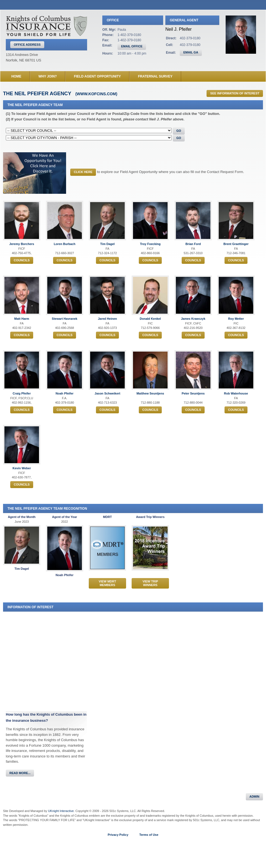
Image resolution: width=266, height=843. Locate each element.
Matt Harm (21, 318)
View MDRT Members (107, 583)
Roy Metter (236, 318)
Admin (254, 796)
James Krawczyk (193, 318)
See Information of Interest (234, 93)
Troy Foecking (150, 244)
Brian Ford (193, 244)
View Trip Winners (150, 583)
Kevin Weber (21, 468)
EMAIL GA (190, 52)
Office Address (27, 44)
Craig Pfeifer (22, 393)
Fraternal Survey (155, 76)
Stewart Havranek (64, 318)
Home (16, 76)
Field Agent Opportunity (97, 76)
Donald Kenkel (150, 318)
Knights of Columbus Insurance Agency (46, 26)
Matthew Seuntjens (150, 393)
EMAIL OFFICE (131, 46)
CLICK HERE (83, 172)
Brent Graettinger (236, 244)
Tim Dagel (107, 244)
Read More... (19, 773)
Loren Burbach (64, 244)
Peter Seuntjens (193, 393)
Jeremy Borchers (21, 244)
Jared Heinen (107, 318)
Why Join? (47, 76)
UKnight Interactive (61, 811)
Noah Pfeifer (65, 393)
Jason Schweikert (107, 393)
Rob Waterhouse (236, 393)
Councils (22, 260)
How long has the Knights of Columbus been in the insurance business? (46, 717)
